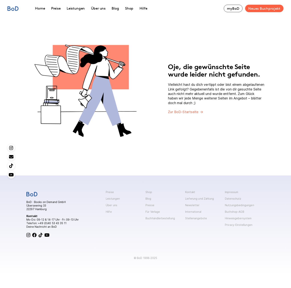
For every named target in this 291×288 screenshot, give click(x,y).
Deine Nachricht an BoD (41, 226)
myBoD (233, 8)
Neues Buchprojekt (264, 8)
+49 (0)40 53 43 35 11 (52, 223)
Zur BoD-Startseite (183, 112)
